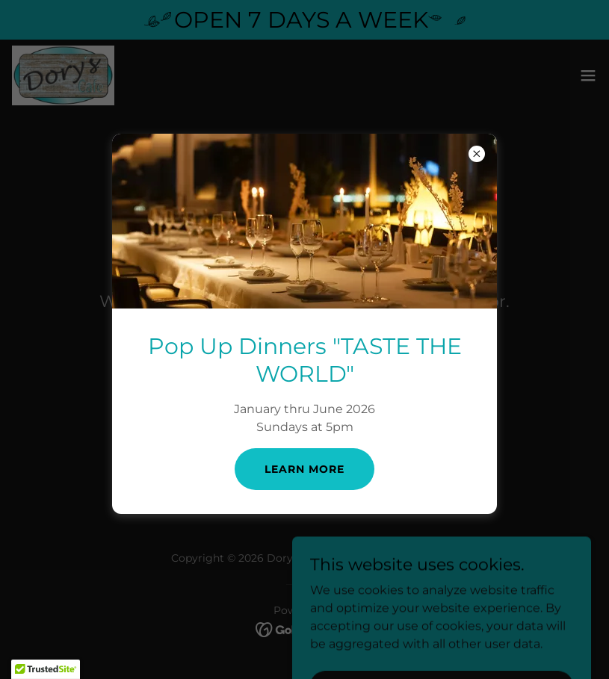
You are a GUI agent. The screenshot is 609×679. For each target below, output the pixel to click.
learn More (304, 469)
